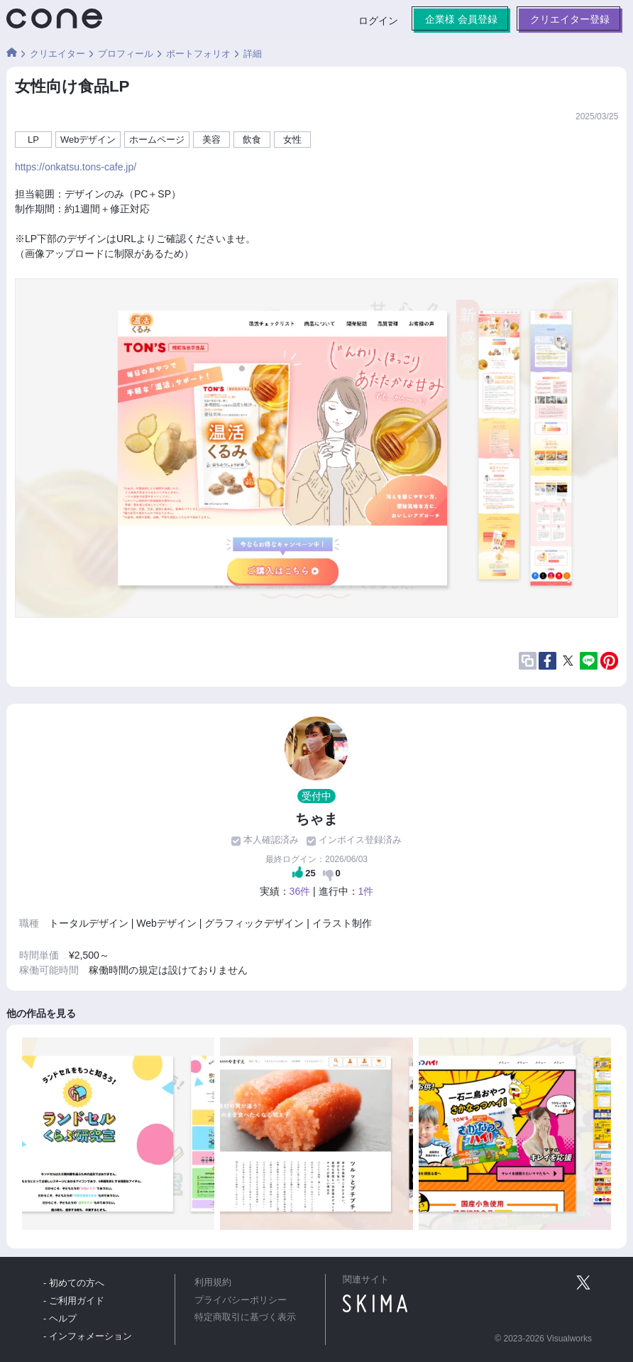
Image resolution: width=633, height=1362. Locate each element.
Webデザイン (88, 139)
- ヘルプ (60, 1318)
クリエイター (57, 53)
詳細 (252, 53)
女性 (292, 139)
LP (33, 139)
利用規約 (212, 1282)
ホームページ (157, 139)
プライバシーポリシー (240, 1300)
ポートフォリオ (198, 53)
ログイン (378, 20)
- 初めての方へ (73, 1282)
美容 (211, 139)
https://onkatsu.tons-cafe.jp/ (75, 167)
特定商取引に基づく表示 (245, 1317)
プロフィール (125, 53)
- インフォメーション (87, 1336)
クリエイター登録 (570, 19)
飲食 (252, 139)
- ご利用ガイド (73, 1300)
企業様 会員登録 (461, 19)
